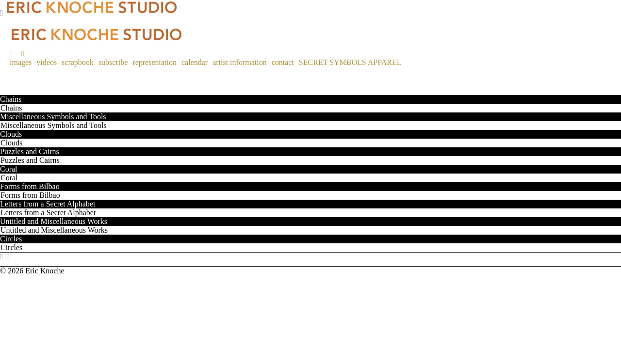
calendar (194, 62)
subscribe (113, 62)
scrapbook (78, 62)
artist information (239, 62)
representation (154, 62)
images (21, 62)
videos (46, 62)
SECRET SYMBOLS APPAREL (350, 62)
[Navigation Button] (1, 13)
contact (283, 62)
